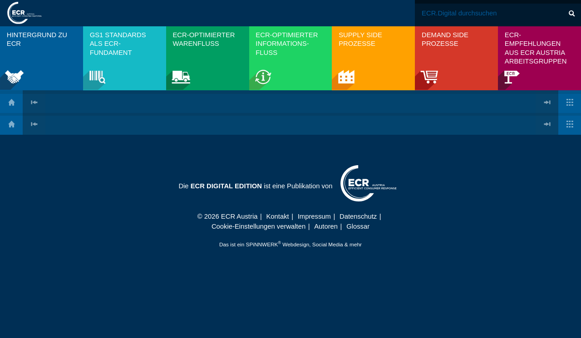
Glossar (357, 226)
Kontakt (277, 216)
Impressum (314, 216)
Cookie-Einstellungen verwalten (258, 226)
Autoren (326, 226)
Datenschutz (358, 216)
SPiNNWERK (262, 244)
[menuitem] (41, 58)
